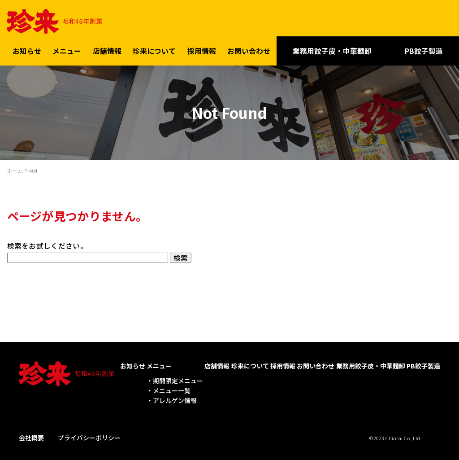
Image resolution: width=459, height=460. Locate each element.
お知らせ (27, 49)
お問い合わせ (248, 49)
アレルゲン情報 (175, 398)
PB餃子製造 (423, 364)
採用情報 (201, 49)
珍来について (154, 49)
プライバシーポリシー (89, 435)
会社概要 (31, 435)
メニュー (66, 49)
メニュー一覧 (172, 389)
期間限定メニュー (178, 378)
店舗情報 (107, 49)
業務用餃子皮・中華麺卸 (332, 49)
